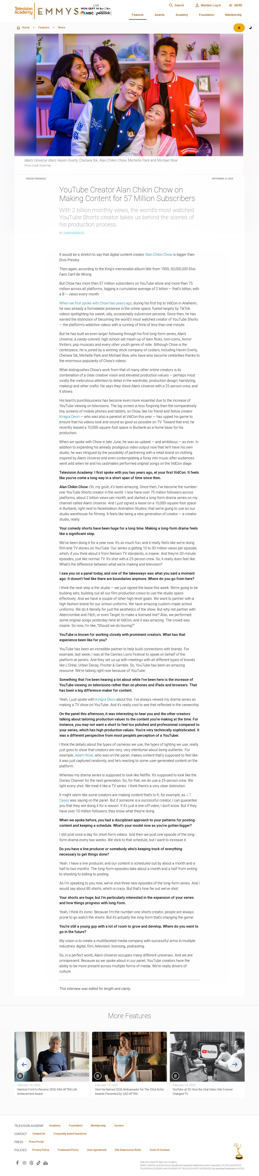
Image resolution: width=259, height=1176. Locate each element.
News (61, 27)
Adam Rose (84, 755)
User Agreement (96, 1149)
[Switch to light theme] (239, 27)
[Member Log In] (208, 5)
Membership (233, 15)
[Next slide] (235, 1064)
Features (138, 15)
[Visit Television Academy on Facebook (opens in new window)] (17, 1162)
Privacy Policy (40, 1149)
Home (22, 28)
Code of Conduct (159, 1149)
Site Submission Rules (128, 1149)
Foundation (206, 15)
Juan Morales (73, 233)
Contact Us (39, 1133)
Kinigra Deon (69, 416)
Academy (182, 15)
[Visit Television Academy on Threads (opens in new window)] (31, 1162)
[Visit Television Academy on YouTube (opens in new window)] (45, 1162)
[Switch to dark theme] (250, 27)
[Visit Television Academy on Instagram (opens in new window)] (24, 1162)
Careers (119, 1125)
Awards (160, 15)
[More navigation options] (235, 5)
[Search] (176, 5)
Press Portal (36, 1141)
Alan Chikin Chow (158, 254)
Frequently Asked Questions (70, 1133)
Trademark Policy (68, 1149)
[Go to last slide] (24, 1064)
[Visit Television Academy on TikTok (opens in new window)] (38, 1162)
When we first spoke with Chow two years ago (95, 303)
